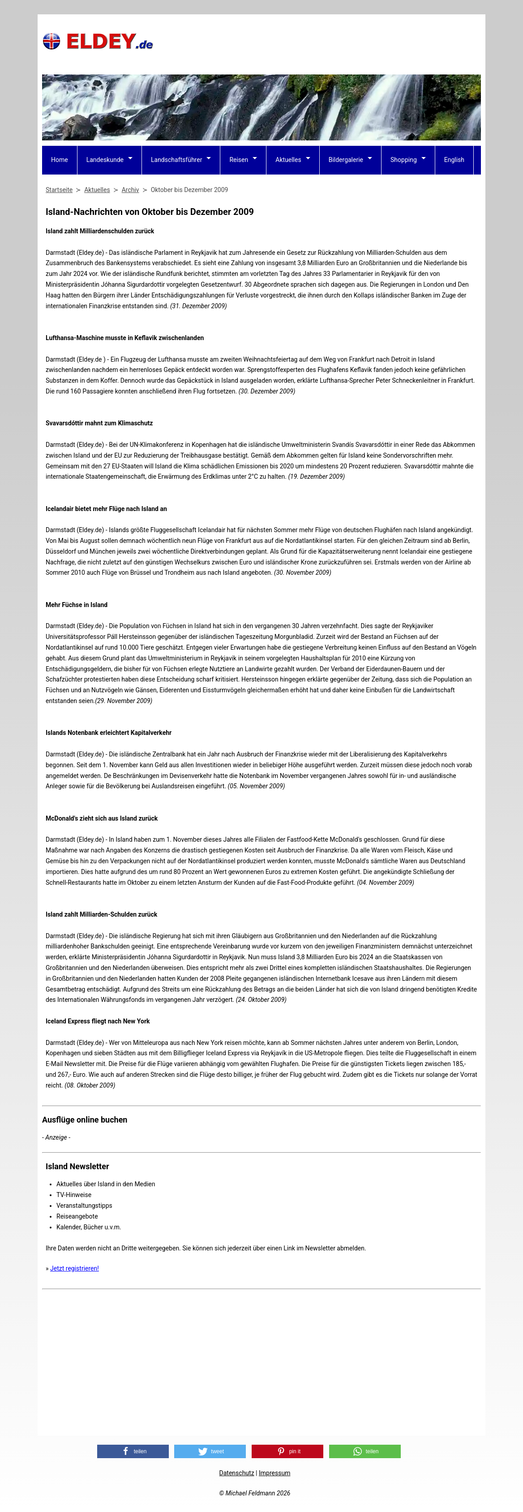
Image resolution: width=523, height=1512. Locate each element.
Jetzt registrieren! (74, 1268)
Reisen (238, 159)
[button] (133, 1451)
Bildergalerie (346, 159)
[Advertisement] (318, 41)
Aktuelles (288, 159)
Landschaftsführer (176, 159)
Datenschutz (236, 1473)
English (454, 159)
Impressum (274, 1473)
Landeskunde (105, 159)
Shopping (403, 159)
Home (59, 159)
